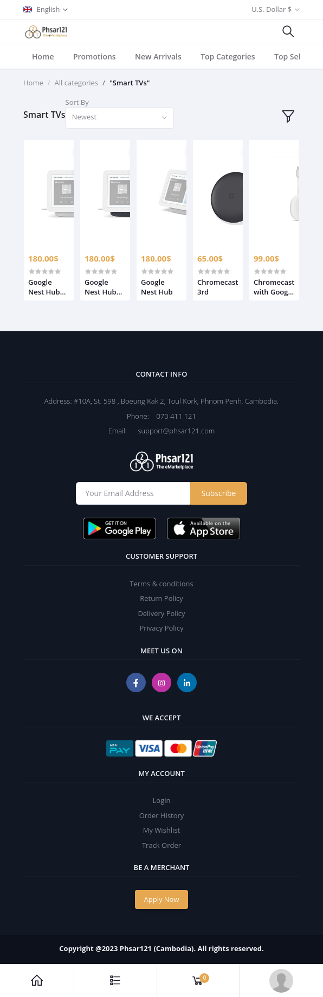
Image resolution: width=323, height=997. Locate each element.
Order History (161, 815)
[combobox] (120, 118)
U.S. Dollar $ (271, 9)
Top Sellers (294, 56)
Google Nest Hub (157, 287)
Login (162, 800)
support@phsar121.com (172, 431)
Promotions (94, 56)
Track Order (161, 845)
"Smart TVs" (129, 83)
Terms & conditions (161, 583)
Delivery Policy (161, 613)
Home (43, 56)
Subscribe (219, 493)
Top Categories (228, 56)
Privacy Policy (161, 628)
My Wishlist (161, 830)
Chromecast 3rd (217, 287)
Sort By (77, 102)
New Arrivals (158, 56)
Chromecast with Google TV (274, 287)
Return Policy (161, 598)
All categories (77, 83)
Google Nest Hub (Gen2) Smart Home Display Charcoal (101, 287)
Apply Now (161, 899)
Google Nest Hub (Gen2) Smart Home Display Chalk (44, 287)
